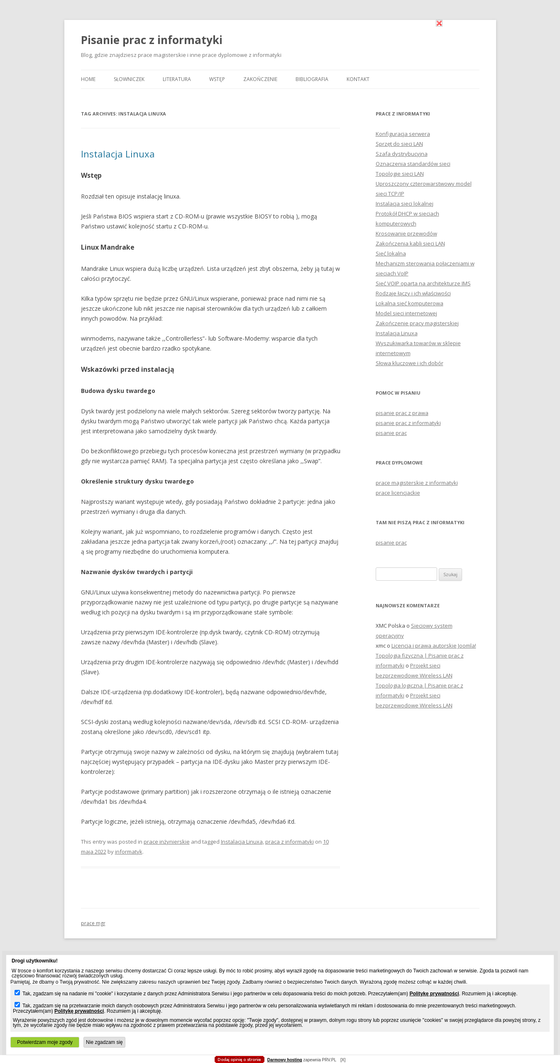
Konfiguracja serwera (403, 133)
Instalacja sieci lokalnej (404, 203)
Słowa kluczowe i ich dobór (409, 363)
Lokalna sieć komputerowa (409, 303)
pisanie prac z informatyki (408, 423)
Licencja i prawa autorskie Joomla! (433, 645)
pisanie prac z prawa (402, 413)
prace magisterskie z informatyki (417, 482)
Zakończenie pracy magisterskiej (417, 323)
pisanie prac (391, 433)
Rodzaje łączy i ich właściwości (413, 293)
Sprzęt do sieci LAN (399, 143)
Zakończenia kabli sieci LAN (410, 243)
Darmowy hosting (284, 1060)
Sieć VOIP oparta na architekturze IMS (423, 283)
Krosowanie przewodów (406, 233)
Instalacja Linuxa (118, 153)
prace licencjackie (398, 492)
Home (88, 79)
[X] (342, 1060)
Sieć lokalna (391, 253)
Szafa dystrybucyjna (402, 153)
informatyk (128, 851)
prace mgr (93, 923)
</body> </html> (280, 41)
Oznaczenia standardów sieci (413, 163)
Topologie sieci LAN (400, 173)
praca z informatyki (289, 841)
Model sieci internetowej (406, 313)
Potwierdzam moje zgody (45, 1042)
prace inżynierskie (167, 841)
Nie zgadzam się (104, 1042)
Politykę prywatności (434, 994)
